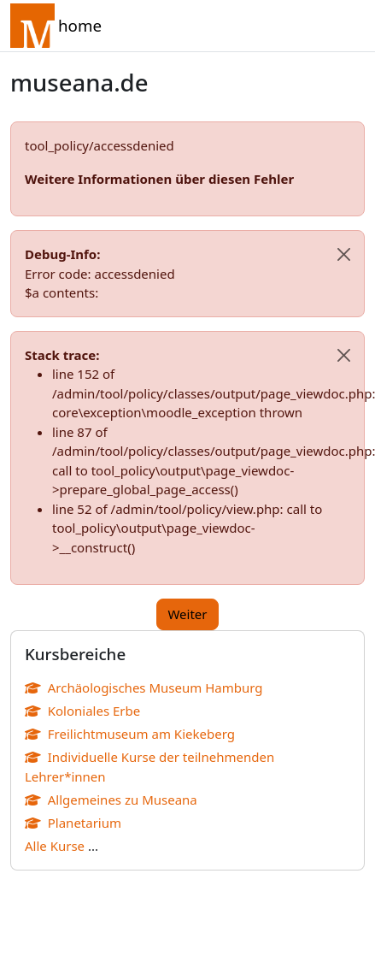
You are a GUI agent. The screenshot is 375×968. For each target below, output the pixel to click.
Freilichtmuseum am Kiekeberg (130, 733)
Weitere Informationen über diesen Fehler (159, 178)
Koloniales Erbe (82, 710)
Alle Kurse (55, 845)
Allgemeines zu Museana (111, 799)
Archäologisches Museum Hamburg (143, 687)
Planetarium (73, 822)
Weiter (187, 614)
